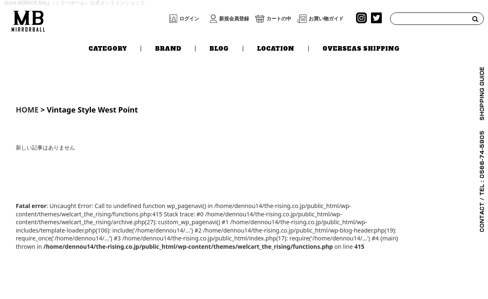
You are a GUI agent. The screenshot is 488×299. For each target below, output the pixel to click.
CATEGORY (107, 48)
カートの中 (278, 19)
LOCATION (275, 48)
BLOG (219, 48)
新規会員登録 (234, 19)
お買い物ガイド (326, 19)
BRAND (168, 48)
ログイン (189, 19)
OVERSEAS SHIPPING (361, 48)
